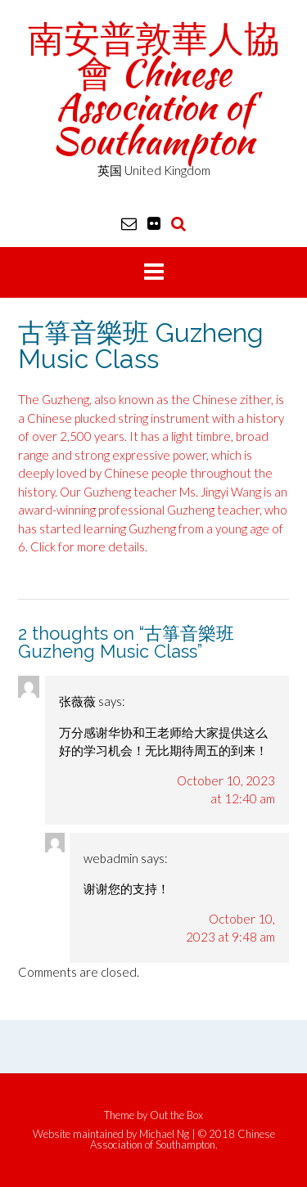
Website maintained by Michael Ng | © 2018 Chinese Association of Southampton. (154, 1139)
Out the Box (176, 1115)
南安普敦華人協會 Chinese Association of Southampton (154, 89)
